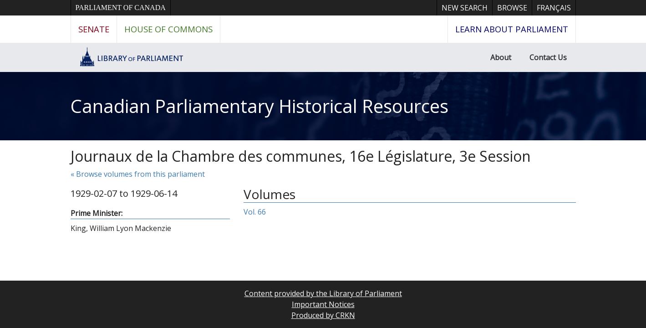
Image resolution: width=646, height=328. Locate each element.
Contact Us (548, 57)
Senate (93, 29)
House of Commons (168, 29)
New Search (465, 8)
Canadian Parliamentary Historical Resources (259, 105)
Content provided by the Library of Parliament (323, 293)
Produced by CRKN (323, 315)
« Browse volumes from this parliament (138, 174)
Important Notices (323, 304)
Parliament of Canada (121, 7)
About (500, 57)
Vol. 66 (255, 212)
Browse (512, 8)
